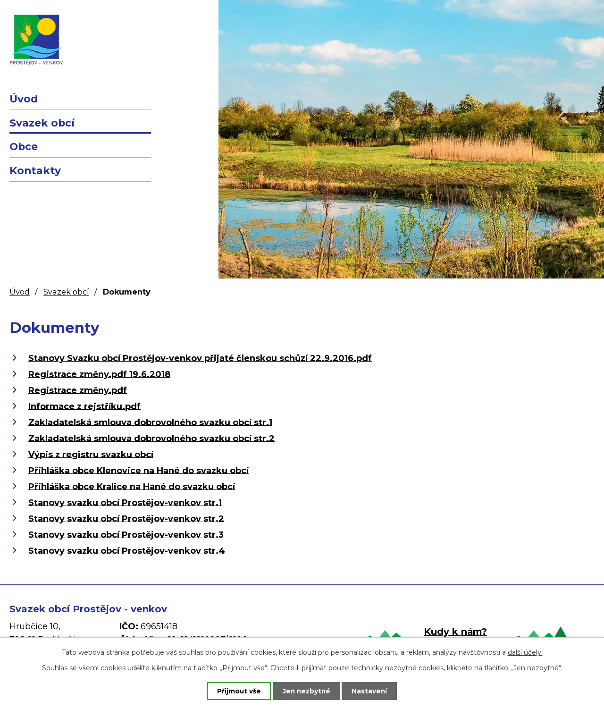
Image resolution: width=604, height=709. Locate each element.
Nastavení (373, 690)
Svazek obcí (42, 123)
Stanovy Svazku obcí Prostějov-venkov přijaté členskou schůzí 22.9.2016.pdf (200, 358)
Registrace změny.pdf (77, 390)
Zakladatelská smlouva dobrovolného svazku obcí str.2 (151, 438)
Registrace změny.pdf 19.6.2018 (99, 374)
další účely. (525, 652)
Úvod (23, 99)
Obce (23, 146)
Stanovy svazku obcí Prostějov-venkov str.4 (126, 550)
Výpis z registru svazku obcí (90, 454)
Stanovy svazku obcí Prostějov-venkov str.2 (126, 518)
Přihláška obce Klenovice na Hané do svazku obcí (138, 470)
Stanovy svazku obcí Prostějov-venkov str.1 (125, 502)
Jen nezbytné (306, 690)
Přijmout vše (236, 690)
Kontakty (35, 170)
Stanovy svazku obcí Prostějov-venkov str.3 (126, 534)
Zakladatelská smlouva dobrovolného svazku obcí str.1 (150, 422)
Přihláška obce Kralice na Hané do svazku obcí (131, 486)
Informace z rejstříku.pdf (84, 406)
